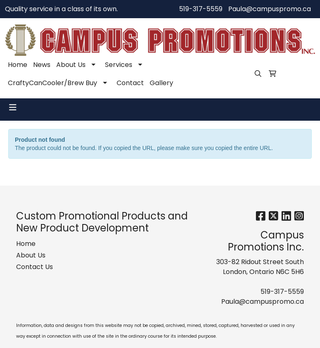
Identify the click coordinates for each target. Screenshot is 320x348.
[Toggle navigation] (12, 107)
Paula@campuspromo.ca (269, 9)
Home (17, 64)
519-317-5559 (200, 9)
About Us (71, 64)
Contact (130, 83)
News (41, 64)
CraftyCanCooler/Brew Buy (52, 83)
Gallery (161, 83)
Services (118, 64)
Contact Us (34, 267)
